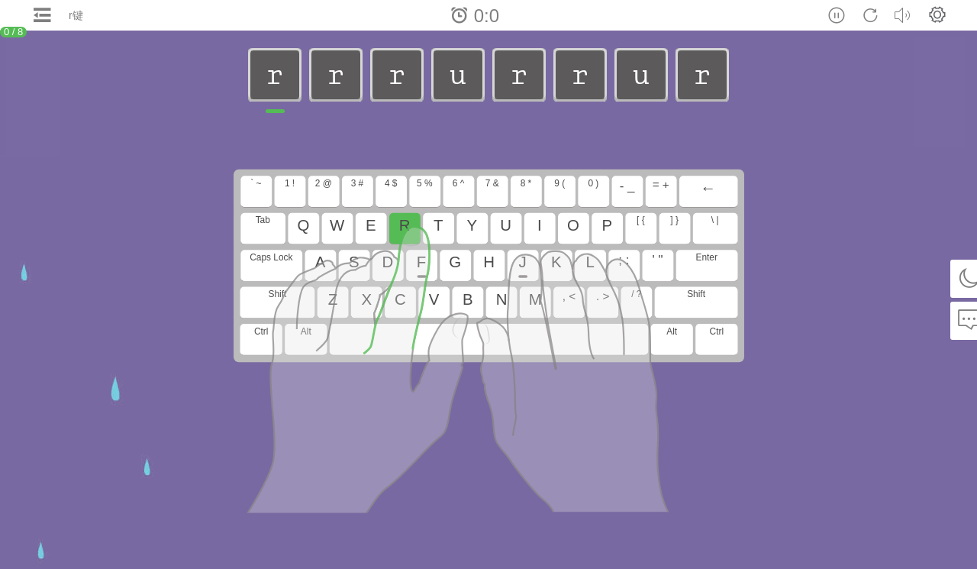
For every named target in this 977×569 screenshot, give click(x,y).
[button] (937, 14)
